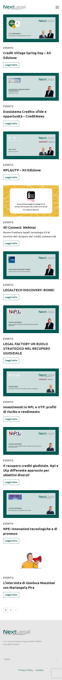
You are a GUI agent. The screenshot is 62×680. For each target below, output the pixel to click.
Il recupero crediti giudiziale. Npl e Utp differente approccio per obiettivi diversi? (30, 470)
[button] (57, 7)
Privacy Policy (26, 670)
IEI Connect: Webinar (19, 227)
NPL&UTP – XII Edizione (22, 170)
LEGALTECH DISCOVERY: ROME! (28, 290)
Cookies (39, 670)
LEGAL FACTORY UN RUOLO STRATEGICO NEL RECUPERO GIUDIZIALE (26, 348)
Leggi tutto (11, 65)
